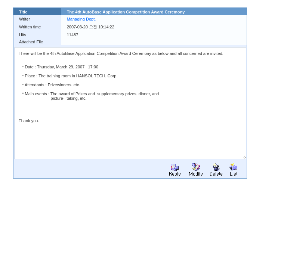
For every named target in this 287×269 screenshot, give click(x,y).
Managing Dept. (81, 19)
